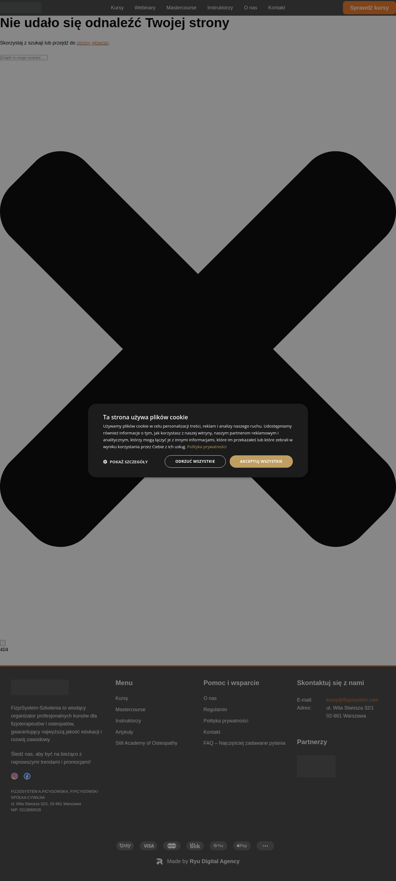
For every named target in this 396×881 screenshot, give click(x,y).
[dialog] (198, 440)
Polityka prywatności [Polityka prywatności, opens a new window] (207, 446)
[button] (125, 462)
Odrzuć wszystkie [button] (195, 461)
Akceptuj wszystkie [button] (261, 461)
